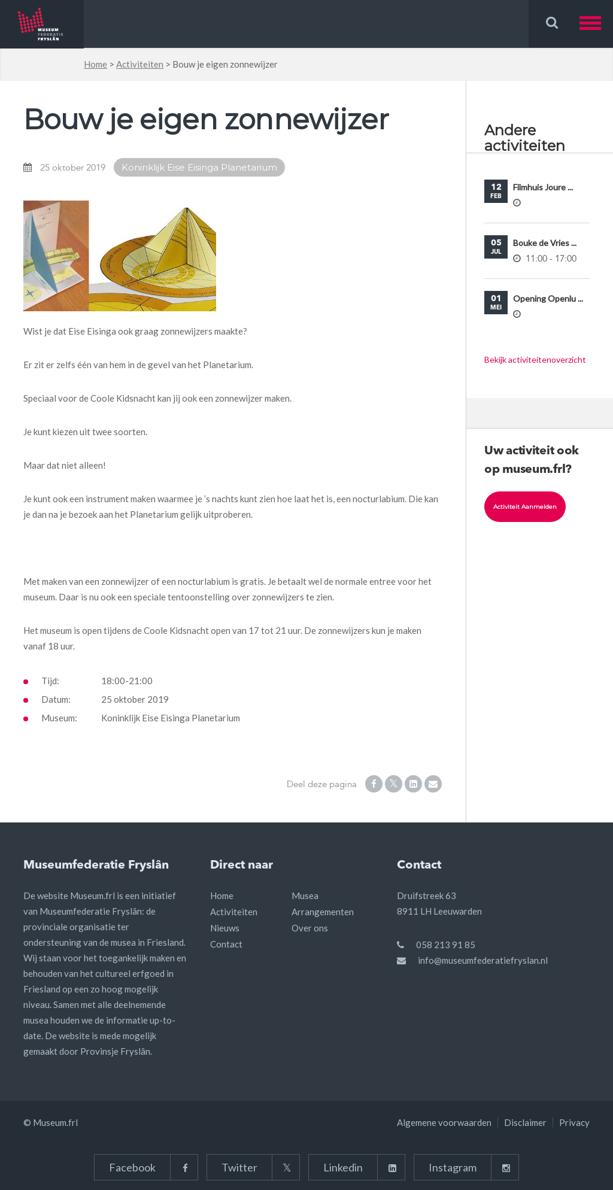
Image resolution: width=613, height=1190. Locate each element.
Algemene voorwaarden (444, 1122)
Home (95, 64)
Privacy (574, 1122)
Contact (226, 944)
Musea (305, 895)
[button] (596, 23)
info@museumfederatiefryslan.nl (483, 960)
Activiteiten (139, 64)
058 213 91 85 (445, 944)
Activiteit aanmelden (525, 507)
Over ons (310, 927)
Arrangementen (323, 911)
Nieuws (224, 927)
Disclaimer (525, 1122)
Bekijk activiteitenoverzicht (535, 359)
